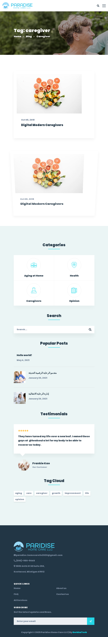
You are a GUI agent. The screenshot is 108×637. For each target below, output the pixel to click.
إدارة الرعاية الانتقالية (39, 395)
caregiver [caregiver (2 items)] (41, 495)
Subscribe (90, 621)
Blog (29, 36)
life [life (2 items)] (87, 495)
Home (17, 36)
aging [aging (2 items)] (18, 495)
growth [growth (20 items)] (56, 495)
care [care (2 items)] (29, 495)
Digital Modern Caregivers (41, 140)
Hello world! (24, 357)
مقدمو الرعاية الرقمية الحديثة (43, 374)
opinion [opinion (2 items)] (19, 501)
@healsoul (36, 444)
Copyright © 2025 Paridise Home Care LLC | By (54, 632)
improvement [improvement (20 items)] (73, 495)
